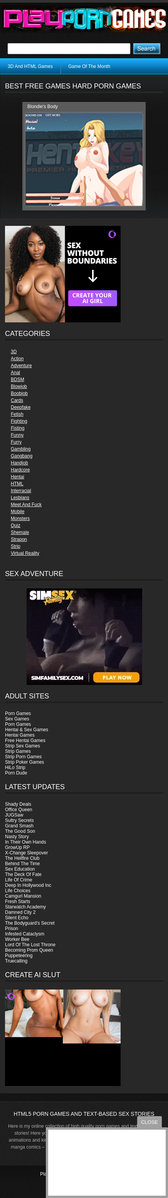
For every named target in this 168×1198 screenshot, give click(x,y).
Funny (17, 435)
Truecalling (16, 961)
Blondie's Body (42, 106)
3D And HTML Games (30, 66)
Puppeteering (18, 955)
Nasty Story (17, 836)
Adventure (21, 365)
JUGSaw (14, 815)
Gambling (20, 449)
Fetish (17, 414)
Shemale (20, 532)
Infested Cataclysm (24, 934)
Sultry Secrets (19, 820)
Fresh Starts (17, 901)
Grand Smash (19, 826)
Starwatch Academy (25, 907)
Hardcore (20, 470)
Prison (11, 928)
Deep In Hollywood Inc (28, 885)
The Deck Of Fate (23, 874)
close (149, 1122)
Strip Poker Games (24, 762)
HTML (17, 483)
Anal (15, 372)
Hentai (17, 477)
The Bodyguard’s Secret (30, 923)
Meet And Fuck (26, 504)
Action (17, 358)
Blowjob (19, 386)
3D (14, 351)
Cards (17, 400)
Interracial (21, 490)
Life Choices (17, 890)
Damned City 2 (20, 912)
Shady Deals (18, 804)
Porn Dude (16, 773)
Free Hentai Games (25, 740)
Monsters (20, 518)
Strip (15, 546)
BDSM (17, 379)
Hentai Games (20, 735)
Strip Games (18, 751)
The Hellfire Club (22, 858)
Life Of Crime (18, 880)
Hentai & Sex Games (26, 729)
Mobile (17, 511)
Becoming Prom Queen (29, 950)
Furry (16, 442)
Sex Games (17, 719)
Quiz (15, 525)
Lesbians (20, 497)
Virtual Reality (25, 553)
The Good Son (20, 831)
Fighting (19, 421)
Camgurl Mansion (23, 896)
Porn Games (18, 713)
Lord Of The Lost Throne (30, 944)
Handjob (19, 463)
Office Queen (18, 809)
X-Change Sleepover (26, 853)
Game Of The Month (89, 66)
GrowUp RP (17, 847)
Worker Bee (17, 939)
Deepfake (20, 407)
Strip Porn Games (23, 756)
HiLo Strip (15, 767)
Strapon (19, 539)
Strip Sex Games (22, 746)
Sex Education (20, 869)
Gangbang (21, 456)
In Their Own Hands (25, 842)
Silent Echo (17, 917)
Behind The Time (22, 863)
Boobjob (19, 393)
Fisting (17, 428)
